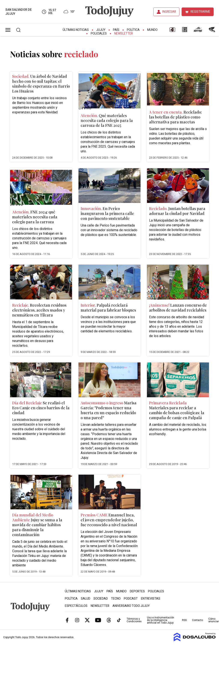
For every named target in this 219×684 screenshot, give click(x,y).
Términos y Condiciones (134, 620)
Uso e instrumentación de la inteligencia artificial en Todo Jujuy (160, 620)
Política (133, 30)
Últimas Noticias (76, 30)
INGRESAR (169, 11)
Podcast (131, 598)
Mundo (152, 30)
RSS (184, 620)
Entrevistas (150, 598)
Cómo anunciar (213, 620)
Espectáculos (76, 606)
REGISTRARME (200, 11)
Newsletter (123, 33)
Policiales (99, 33)
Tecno (116, 598)
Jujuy (100, 30)
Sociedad (100, 598)
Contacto (197, 620)
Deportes (137, 591)
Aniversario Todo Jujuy (131, 606)
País (116, 30)
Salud (85, 598)
